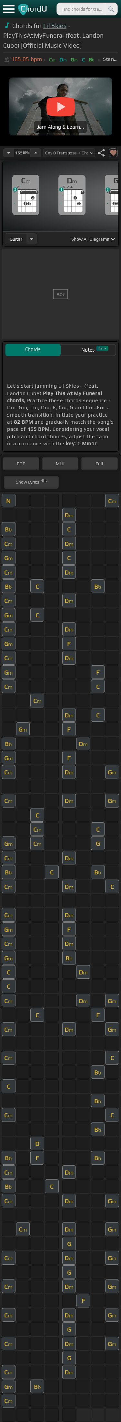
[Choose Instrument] (31, 239)
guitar (16, 239)
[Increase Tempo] (35, 152)
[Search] (110, 9)
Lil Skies (54, 25)
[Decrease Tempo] (8, 152)
